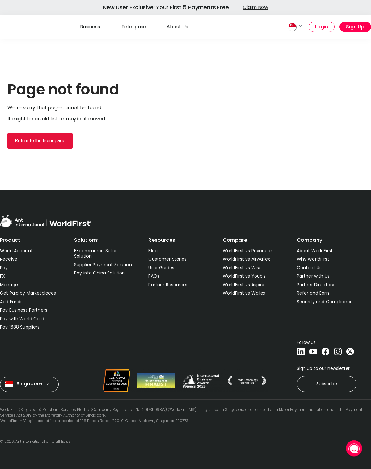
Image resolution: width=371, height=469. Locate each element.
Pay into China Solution (99, 273)
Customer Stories (167, 259)
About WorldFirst (315, 251)
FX (2, 276)
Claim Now (255, 7)
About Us (177, 26)
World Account (16, 251)
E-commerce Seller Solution (95, 253)
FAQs (153, 276)
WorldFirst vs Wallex (244, 293)
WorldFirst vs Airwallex (246, 259)
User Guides (161, 268)
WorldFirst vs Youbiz (244, 276)
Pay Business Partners (23, 310)
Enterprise (133, 26)
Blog (153, 251)
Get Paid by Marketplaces (28, 293)
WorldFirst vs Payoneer (247, 251)
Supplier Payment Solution (103, 265)
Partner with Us (313, 276)
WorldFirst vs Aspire (244, 285)
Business (90, 26)
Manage (9, 285)
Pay (4, 268)
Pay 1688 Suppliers (20, 327)
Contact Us (309, 268)
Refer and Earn (313, 293)
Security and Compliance (325, 302)
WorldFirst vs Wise (242, 268)
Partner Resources (168, 285)
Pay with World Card (22, 319)
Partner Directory (315, 285)
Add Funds (11, 302)
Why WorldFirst (313, 259)
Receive (8, 259)
